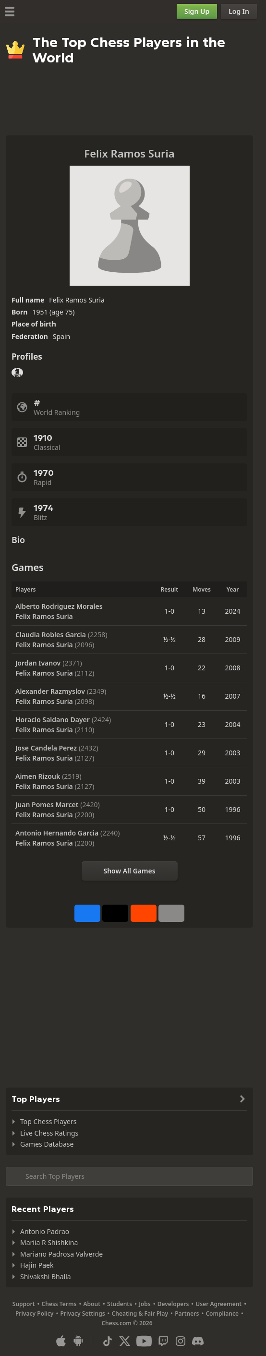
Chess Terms (59, 1304)
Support (23, 1304)
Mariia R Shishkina (49, 1242)
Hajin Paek (36, 1265)
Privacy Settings (82, 1313)
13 (202, 611)
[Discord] (198, 1341)
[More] (171, 913)
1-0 (170, 611)
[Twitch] (163, 1341)
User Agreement (218, 1304)
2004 (233, 724)
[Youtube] (144, 1341)
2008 (233, 667)
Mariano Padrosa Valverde (61, 1254)
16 (202, 696)
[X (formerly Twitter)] (125, 1341)
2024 (233, 611)
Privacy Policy (34, 1313)
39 (202, 781)
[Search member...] (129, 1176)
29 (202, 752)
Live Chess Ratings (49, 1133)
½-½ (169, 639)
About (92, 1304)
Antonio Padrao (44, 1231)
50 (202, 809)
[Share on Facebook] (87, 913)
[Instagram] (180, 1341)
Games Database (46, 1144)
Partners (187, 1313)
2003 (233, 752)
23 (202, 724)
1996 (233, 809)
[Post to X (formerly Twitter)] (115, 913)
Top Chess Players (48, 1121)
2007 (233, 696)
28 (202, 639)
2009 (233, 639)
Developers (173, 1304)
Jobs (145, 1304)
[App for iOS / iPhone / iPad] (61, 1341)
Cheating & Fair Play (140, 1313)
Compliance (222, 1313)
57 (202, 837)
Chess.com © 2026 (126, 1323)
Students (119, 1304)
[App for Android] (78, 1341)
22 (202, 667)
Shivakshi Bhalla (45, 1276)
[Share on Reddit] (144, 913)
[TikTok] (107, 1341)
